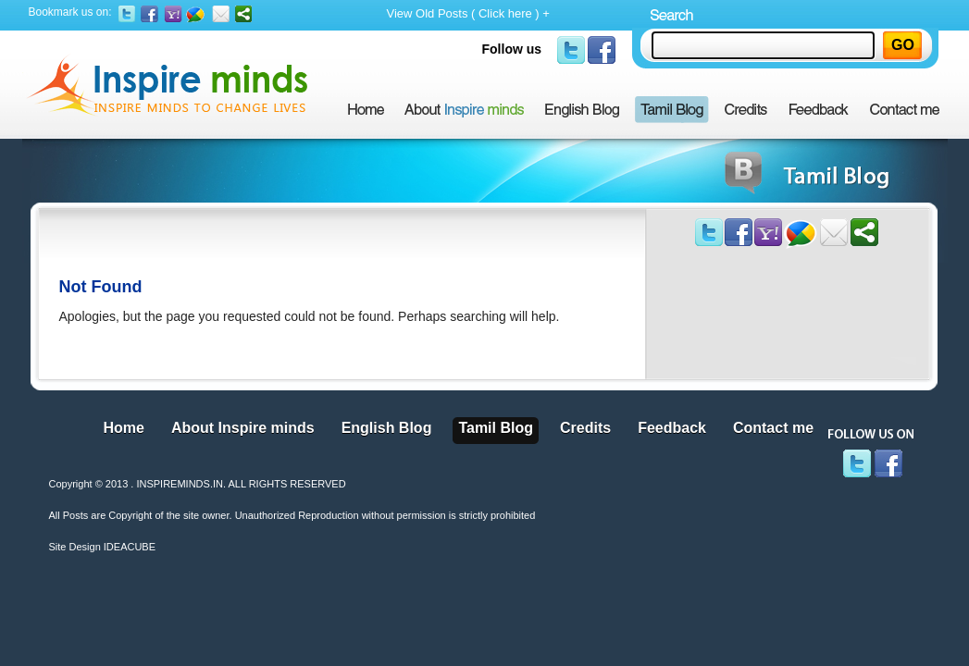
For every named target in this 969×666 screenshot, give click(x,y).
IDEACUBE (129, 546)
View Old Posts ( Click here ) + (468, 13)
